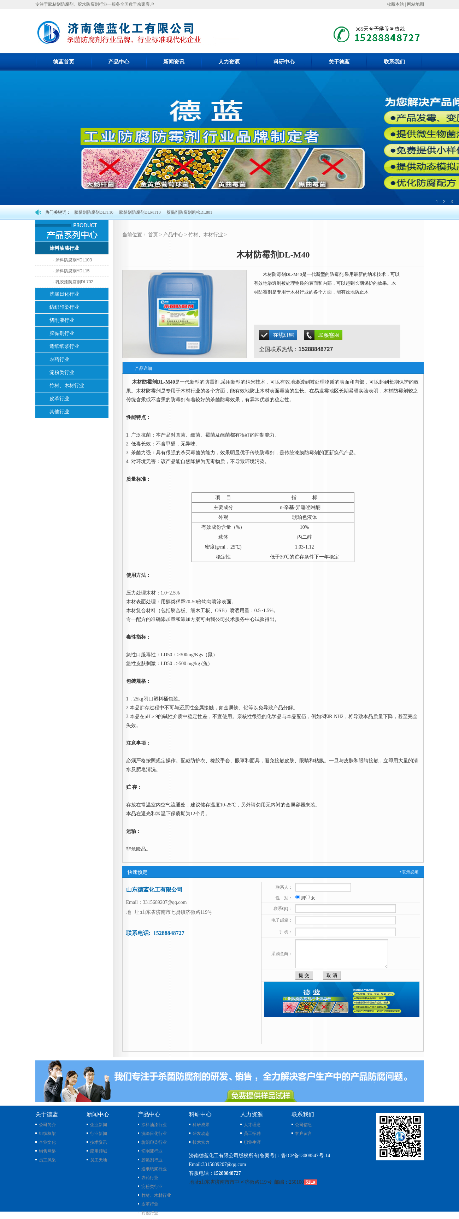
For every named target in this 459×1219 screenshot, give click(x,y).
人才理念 (252, 1124)
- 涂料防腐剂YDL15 (71, 270)
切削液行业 (152, 1151)
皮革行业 (149, 1204)
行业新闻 (98, 1133)
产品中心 (118, 62)
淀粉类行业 (152, 1186)
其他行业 (149, 1213)
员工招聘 (252, 1133)
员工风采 (47, 1160)
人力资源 (229, 62)
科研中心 (284, 62)
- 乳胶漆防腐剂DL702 (73, 281)
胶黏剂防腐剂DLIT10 (93, 212)
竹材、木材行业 (205, 234)
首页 (153, 234)
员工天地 (98, 1160)
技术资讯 (98, 1142)
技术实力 (201, 1142)
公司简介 (47, 1124)
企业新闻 (98, 1124)
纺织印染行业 (154, 1142)
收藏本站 (395, 4)
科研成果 (201, 1124)
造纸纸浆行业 (154, 1168)
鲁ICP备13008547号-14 (305, 1155)
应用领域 (98, 1151)
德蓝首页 (63, 62)
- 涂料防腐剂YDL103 (72, 260)
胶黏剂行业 (152, 1160)
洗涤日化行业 (154, 1133)
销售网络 (47, 1151)
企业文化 (47, 1142)
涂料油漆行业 (154, 1124)
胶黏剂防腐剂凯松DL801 (189, 212)
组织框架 (47, 1133)
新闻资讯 (173, 62)
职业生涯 (252, 1142)
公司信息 (303, 1124)
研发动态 (201, 1133)
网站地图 (415, 4)
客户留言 (303, 1133)
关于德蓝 (339, 62)
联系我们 (394, 62)
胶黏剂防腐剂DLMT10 (140, 212)
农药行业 (149, 1177)
